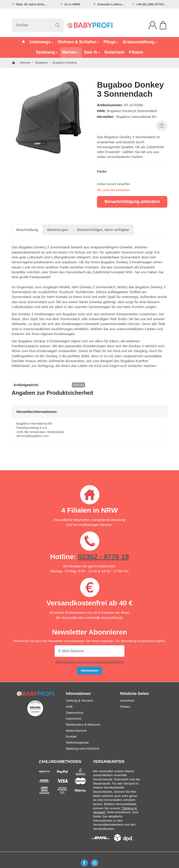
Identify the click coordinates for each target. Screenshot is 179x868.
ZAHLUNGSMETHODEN (60, 761)
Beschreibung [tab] (27, 230)
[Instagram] (94, 863)
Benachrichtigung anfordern (132, 201)
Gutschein (114, 52)
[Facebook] (84, 863)
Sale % (92, 52)
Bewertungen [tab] (57, 230)
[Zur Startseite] (89, 25)
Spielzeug (47, 52)
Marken (70, 52)
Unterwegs (41, 42)
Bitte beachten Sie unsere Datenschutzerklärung (89, 662)
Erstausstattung (140, 42)
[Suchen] (38, 25)
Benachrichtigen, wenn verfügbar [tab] (103, 230)
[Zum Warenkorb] (163, 25)
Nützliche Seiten (134, 693)
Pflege (111, 42)
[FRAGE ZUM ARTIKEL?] (161, 125)
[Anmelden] (152, 25)
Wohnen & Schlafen (78, 42)
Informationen (78, 693)
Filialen (136, 52)
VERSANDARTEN (108, 761)
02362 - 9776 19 (103, 556)
